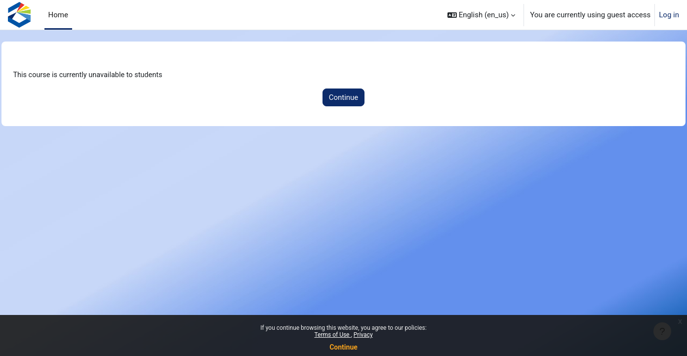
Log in (669, 14)
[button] (481, 15)
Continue (343, 347)
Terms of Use (332, 334)
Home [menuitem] (58, 14)
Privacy (363, 334)
